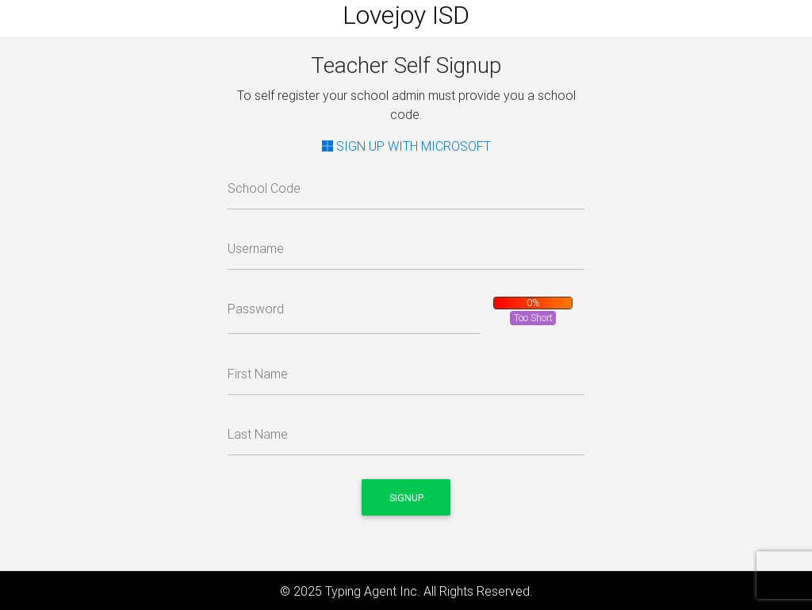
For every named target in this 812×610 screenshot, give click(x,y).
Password (256, 309)
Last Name (258, 434)
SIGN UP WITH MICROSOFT (406, 146)
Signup (406, 497)
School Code (264, 188)
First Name (258, 374)
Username (256, 248)
